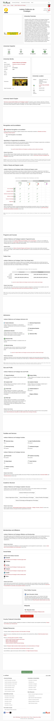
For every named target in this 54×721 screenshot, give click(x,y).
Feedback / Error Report (27, 672)
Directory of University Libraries (33, 699)
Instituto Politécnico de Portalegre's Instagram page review (15, 570)
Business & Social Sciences (9, 193)
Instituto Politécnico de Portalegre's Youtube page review (14, 567)
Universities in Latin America (9, 697)
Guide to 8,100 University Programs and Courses (15, 639)
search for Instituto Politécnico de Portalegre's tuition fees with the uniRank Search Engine (27, 282)
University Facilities (44, 474)
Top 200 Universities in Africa (9, 687)
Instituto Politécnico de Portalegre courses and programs (25, 240)
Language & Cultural (10, 191)
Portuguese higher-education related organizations (16, 645)
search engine (16, 242)
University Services (7, 475)
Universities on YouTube (32, 685)
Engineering (12, 201)
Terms (28, 717)
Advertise (25, 717)
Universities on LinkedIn (32, 689)
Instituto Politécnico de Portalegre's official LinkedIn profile (15, 574)
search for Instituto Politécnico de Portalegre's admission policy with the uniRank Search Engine (28, 352)
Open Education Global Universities (10, 709)
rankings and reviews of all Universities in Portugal (20, 631)
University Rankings (15, 2)
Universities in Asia (8, 703)
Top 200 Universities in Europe (10, 685)
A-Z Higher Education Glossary (32, 650)
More (32, 2)
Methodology (18, 717)
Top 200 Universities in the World (10, 680)
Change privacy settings (37, 717)
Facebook (6, 712)
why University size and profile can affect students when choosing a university (21, 411)
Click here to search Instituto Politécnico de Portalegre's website (16, 101)
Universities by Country (25, 2)
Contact (21, 717)
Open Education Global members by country (41, 599)
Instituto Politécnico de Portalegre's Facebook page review (15, 559)
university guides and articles (13, 637)
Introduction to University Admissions (37, 358)
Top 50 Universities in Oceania (10, 691)
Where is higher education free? (12, 640)
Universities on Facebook (32, 680)
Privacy (31, 717)
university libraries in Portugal (33, 645)
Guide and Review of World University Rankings (15, 643)
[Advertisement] (12, 23)
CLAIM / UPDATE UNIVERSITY (27, 616)
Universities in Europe (8, 699)
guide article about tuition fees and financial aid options (22, 288)
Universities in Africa (8, 701)
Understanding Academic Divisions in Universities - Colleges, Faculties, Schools (28, 507)
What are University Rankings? (12, 641)
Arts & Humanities (11, 188)
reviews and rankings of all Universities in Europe (20, 648)
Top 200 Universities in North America (11, 682)
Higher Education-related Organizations (35, 697)
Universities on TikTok (32, 687)
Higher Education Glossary (32, 703)
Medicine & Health (11, 196)
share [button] (48, 11)
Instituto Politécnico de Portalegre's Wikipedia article (34, 611)
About (14, 717)
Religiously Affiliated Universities (33, 701)
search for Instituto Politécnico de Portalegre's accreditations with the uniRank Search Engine (27, 149)
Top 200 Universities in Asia (9, 689)
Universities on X (31, 682)
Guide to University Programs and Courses (21, 248)
